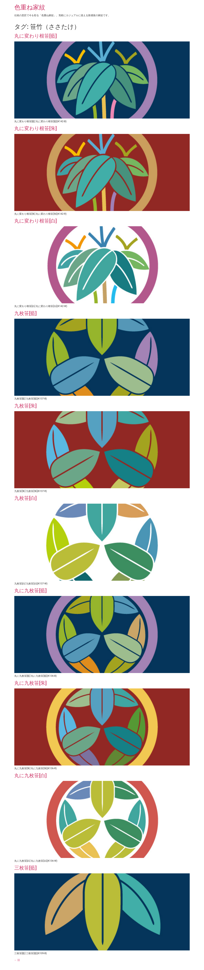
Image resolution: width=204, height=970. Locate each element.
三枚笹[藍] (25, 868)
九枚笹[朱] (25, 406)
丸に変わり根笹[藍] (35, 36)
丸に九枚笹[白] (30, 775)
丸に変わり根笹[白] (35, 221)
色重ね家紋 (29, 7)
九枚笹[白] (25, 498)
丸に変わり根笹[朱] (35, 128)
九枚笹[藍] (25, 313)
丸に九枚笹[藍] (30, 590)
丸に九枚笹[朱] (30, 683)
